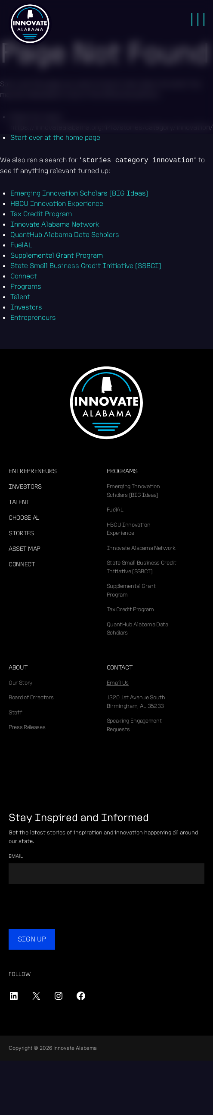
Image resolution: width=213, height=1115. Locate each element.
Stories (21, 533)
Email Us (118, 682)
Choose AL (24, 517)
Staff (15, 712)
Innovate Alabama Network (141, 548)
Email (16, 856)
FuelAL (115, 509)
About (18, 667)
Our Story (20, 682)
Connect (22, 564)
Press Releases (27, 727)
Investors (25, 486)
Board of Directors (31, 697)
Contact (120, 667)
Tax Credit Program (130, 609)
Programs (122, 471)
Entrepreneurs (33, 471)
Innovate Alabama (30, 23)
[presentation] (74, 908)
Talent (19, 502)
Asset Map (24, 549)
